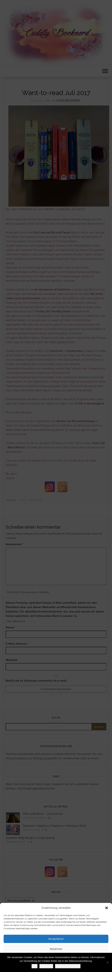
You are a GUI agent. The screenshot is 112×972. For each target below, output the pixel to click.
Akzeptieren (56, 939)
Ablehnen (56, 949)
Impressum (69, 967)
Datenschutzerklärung (50, 967)
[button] (106, 908)
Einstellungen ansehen (56, 959)
